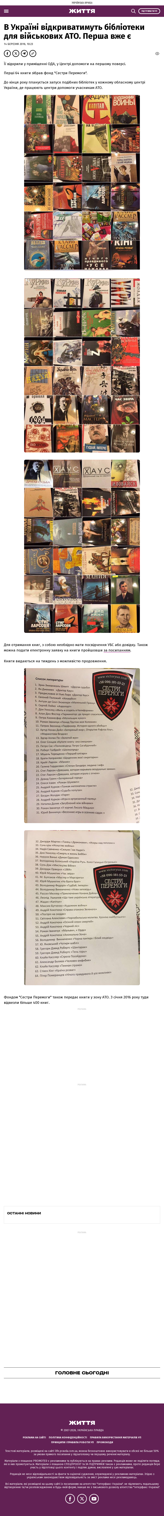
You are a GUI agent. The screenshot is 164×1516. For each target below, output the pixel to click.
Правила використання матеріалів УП (115, 1437)
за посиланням (117, 650)
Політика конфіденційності (68, 1437)
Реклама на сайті (34, 1437)
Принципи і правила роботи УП (72, 1442)
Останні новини (24, 1213)
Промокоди (105, 1442)
